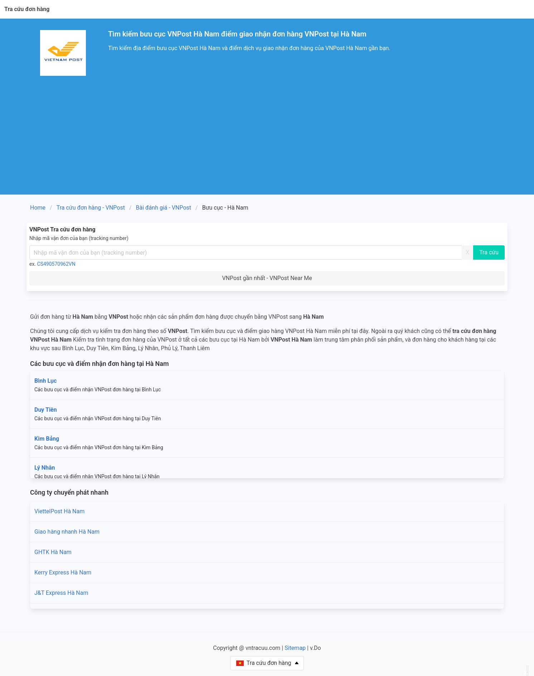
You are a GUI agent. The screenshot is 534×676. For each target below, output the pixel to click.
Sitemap (295, 648)
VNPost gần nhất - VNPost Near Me (267, 278)
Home (37, 207)
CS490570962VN (56, 264)
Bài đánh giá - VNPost (163, 207)
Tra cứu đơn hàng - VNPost (91, 207)
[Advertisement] (267, 141)
